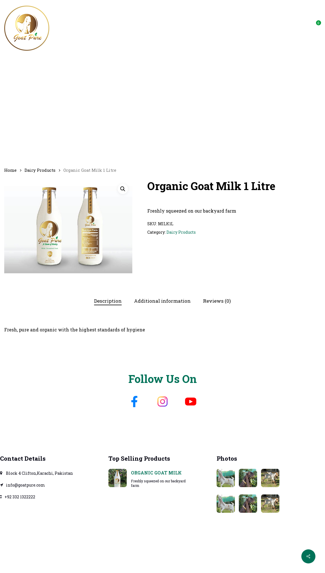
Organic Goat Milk (156, 473)
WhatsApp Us (238, 24)
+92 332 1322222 (17, 497)
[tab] (107, 301)
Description (108, 301)
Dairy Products (40, 170)
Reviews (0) (217, 301)
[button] (123, 189)
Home (10, 170)
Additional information (162, 301)
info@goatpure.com (286, 24)
